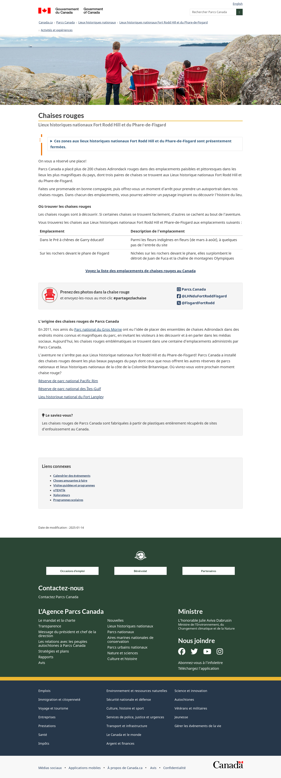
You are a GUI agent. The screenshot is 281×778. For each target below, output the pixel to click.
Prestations (47, 726)
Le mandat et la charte (56, 620)
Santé (42, 734)
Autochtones (184, 699)
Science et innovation (191, 691)
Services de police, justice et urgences (135, 717)
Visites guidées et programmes (74, 485)
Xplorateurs (61, 495)
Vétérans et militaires (191, 708)
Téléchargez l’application (198, 668)
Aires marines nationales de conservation (130, 639)
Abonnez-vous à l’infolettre (200, 662)
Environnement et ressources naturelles (136, 691)
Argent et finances (120, 743)
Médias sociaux (50, 768)
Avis (41, 662)
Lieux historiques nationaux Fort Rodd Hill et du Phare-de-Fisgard (163, 22)
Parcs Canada (65, 22)
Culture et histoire (122, 658)
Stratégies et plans (53, 651)
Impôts (43, 743)
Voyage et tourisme (53, 708)
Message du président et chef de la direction (67, 633)
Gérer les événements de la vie (198, 726)
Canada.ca (46, 22)
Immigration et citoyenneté (59, 699)
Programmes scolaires (68, 500)
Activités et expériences (57, 30)
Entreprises (47, 717)
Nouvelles (115, 620)
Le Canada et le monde (123, 734)
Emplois (44, 691)
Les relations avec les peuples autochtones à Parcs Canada (62, 643)
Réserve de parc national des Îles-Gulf (69, 388)
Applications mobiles (85, 768)
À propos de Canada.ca (125, 768)
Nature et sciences (122, 653)
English (238, 4)
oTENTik (59, 490)
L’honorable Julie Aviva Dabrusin (206, 624)
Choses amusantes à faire (70, 480)
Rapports (45, 656)
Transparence (49, 626)
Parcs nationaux (120, 631)
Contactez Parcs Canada (58, 596)
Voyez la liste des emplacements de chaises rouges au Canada (140, 270)
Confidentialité (174, 768)
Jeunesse (181, 717)
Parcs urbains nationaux (127, 647)
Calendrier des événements (71, 476)
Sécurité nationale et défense (128, 699)
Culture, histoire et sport (125, 708)
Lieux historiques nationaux (97, 22)
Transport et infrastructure (126, 726)
